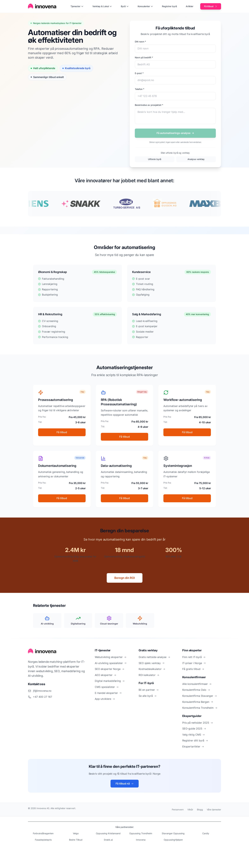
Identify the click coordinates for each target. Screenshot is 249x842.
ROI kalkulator (149, 675)
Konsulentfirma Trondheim (199, 707)
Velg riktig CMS (193, 734)
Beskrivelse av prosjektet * (149, 105)
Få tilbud (210, 6)
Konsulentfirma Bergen (197, 701)
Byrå (125, 6)
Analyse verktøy (196, 159)
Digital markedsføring (110, 680)
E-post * (139, 73)
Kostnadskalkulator (152, 669)
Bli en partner (149, 689)
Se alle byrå (148, 695)
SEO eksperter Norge (109, 669)
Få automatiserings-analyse (175, 133)
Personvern (178, 809)
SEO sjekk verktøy (152, 663)
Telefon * (139, 89)
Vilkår (190, 809)
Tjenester (77, 6)
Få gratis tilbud (193, 669)
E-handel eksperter (108, 693)
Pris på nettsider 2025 (197, 722)
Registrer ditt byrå (195, 740)
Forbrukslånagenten (43, 833)
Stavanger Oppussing (173, 833)
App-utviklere (105, 698)
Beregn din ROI (124, 578)
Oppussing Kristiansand (108, 833)
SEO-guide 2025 (194, 728)
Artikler (189, 6)
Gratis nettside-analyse (154, 657)
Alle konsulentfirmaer (197, 683)
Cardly (205, 833)
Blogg (200, 809)
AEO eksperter (105, 675)
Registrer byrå (169, 6)
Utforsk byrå (154, 159)
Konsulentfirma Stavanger (199, 695)
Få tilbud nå (125, 783)
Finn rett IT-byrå (193, 657)
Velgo (76, 833)
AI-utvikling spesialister (111, 663)
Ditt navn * (140, 41)
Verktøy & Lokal (102, 6)
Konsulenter (145, 6)
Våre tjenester (214, 809)
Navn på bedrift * (144, 57)
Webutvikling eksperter (110, 657)
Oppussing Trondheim (140, 833)
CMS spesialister (107, 687)
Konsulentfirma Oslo (196, 689)
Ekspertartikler (193, 746)
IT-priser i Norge (194, 663)
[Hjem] (42, 6)
